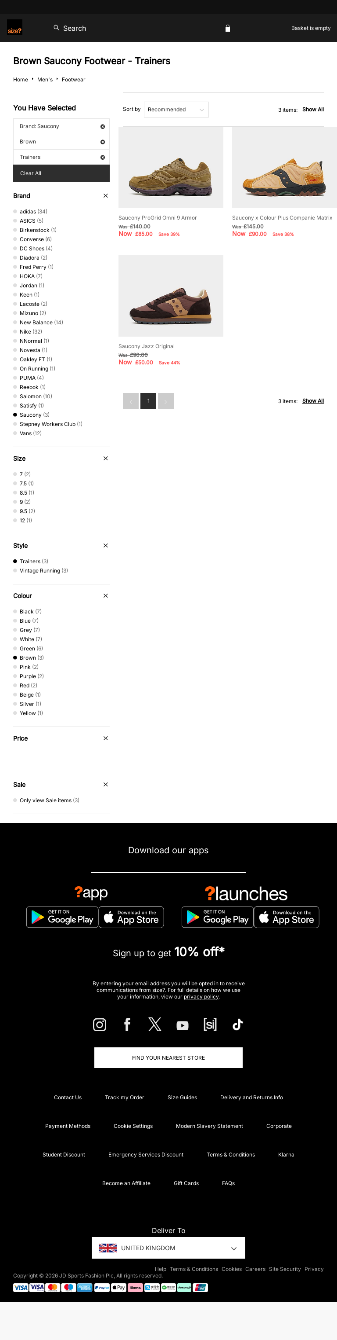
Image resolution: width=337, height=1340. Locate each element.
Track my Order (124, 1097)
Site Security (285, 1269)
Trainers (62, 157)
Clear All (30, 173)
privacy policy (201, 996)
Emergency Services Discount (145, 1154)
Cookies (232, 1269)
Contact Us (68, 1097)
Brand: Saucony (62, 126)
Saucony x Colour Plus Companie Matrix (282, 217)
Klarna (286, 1154)
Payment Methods (67, 1126)
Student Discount (64, 1154)
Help (160, 1269)
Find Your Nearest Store (168, 1057)
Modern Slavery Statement (209, 1126)
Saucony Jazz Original (146, 346)
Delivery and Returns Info (251, 1097)
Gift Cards (186, 1183)
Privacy (314, 1269)
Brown (62, 141)
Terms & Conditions (231, 1154)
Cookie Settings (133, 1126)
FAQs (228, 1183)
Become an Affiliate (126, 1183)
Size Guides (182, 1097)
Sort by (132, 109)
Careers (255, 1269)
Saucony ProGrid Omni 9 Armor (157, 217)
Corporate (279, 1126)
